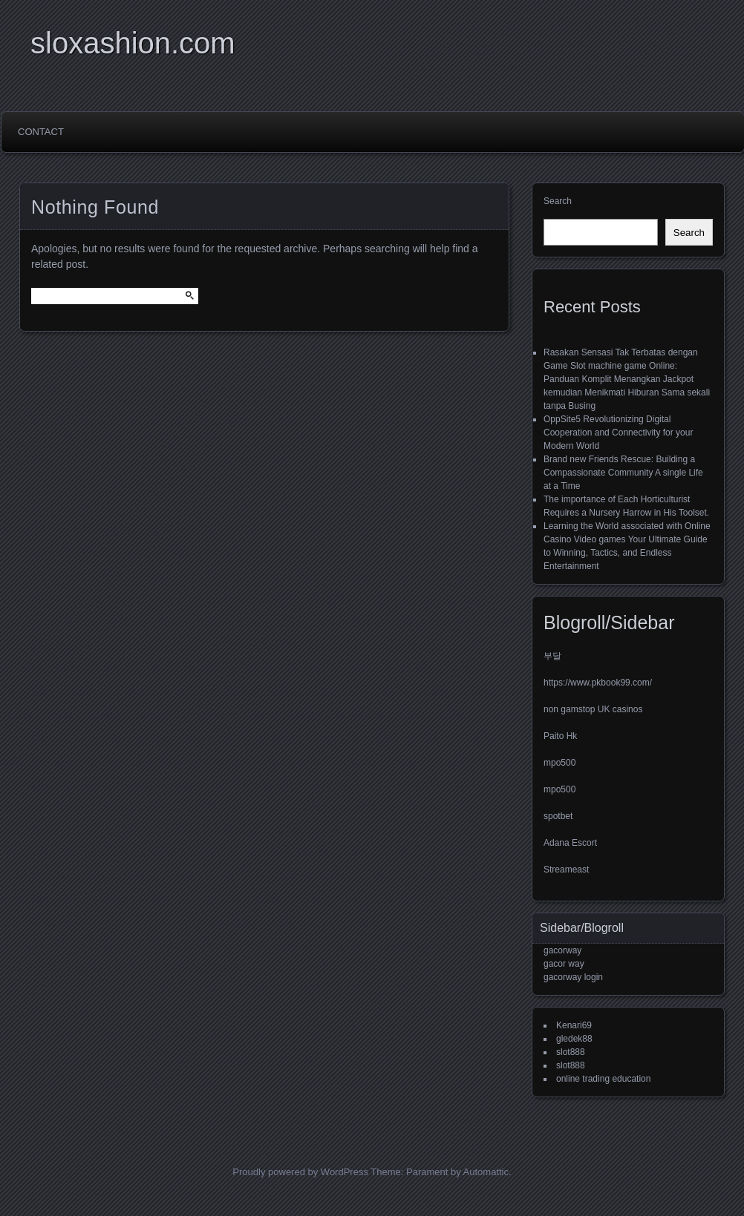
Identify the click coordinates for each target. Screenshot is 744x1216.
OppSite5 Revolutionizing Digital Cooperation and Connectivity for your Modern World (618, 432)
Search (558, 201)
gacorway (562, 950)
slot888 (570, 1052)
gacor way (564, 964)
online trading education (603, 1079)
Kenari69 (574, 1025)
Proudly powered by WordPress (300, 1171)
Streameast (566, 869)
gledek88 (574, 1038)
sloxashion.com (132, 43)
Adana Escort (570, 843)
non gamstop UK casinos (593, 709)
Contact (41, 131)
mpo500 (559, 762)
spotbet (558, 816)
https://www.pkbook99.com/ (598, 682)
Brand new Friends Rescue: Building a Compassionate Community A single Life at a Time (623, 472)
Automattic (486, 1171)
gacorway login (573, 977)
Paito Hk (560, 736)
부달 (552, 656)
